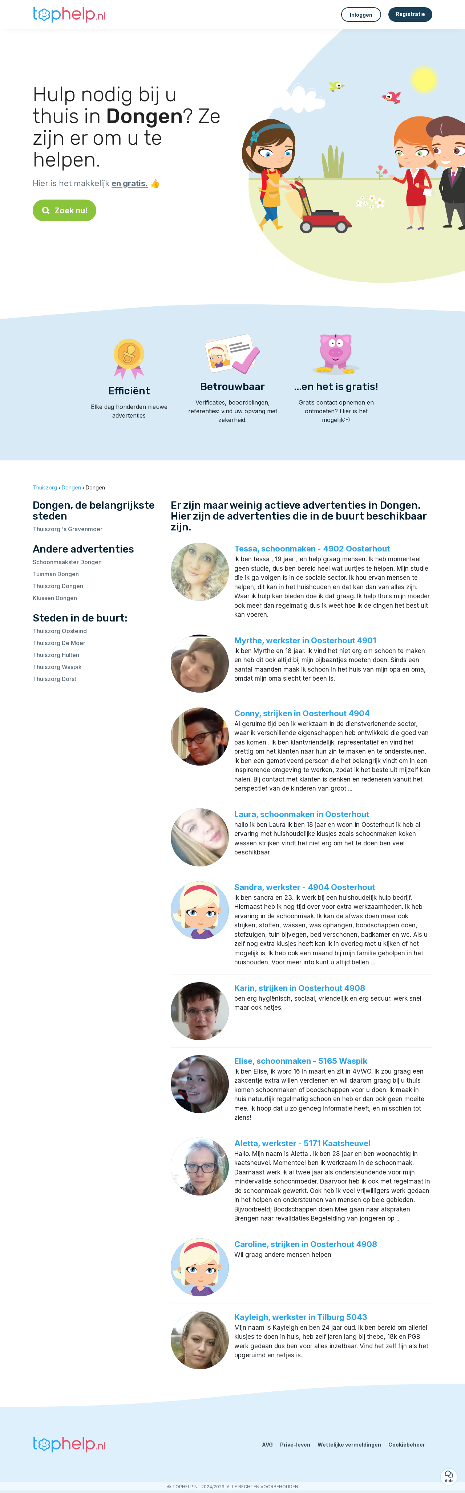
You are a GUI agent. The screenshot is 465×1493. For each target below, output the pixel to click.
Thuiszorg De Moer (59, 643)
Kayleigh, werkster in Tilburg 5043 (300, 1317)
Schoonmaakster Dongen (67, 562)
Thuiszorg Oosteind (60, 631)
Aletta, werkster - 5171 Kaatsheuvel (302, 1143)
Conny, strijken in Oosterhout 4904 (302, 713)
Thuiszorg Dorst (54, 678)
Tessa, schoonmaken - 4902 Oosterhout (312, 548)
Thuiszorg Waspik (57, 666)
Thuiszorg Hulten (56, 655)
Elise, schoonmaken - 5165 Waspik (300, 1061)
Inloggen (361, 15)
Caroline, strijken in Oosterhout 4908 (305, 1244)
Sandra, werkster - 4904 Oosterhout (304, 887)
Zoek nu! (64, 210)
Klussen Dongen (55, 598)
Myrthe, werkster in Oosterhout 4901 (305, 640)
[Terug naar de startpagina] (69, 14)
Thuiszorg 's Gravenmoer (67, 529)
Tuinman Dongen (56, 574)
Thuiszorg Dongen (58, 586)
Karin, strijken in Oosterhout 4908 (299, 988)
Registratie (410, 14)
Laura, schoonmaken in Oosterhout (301, 814)
